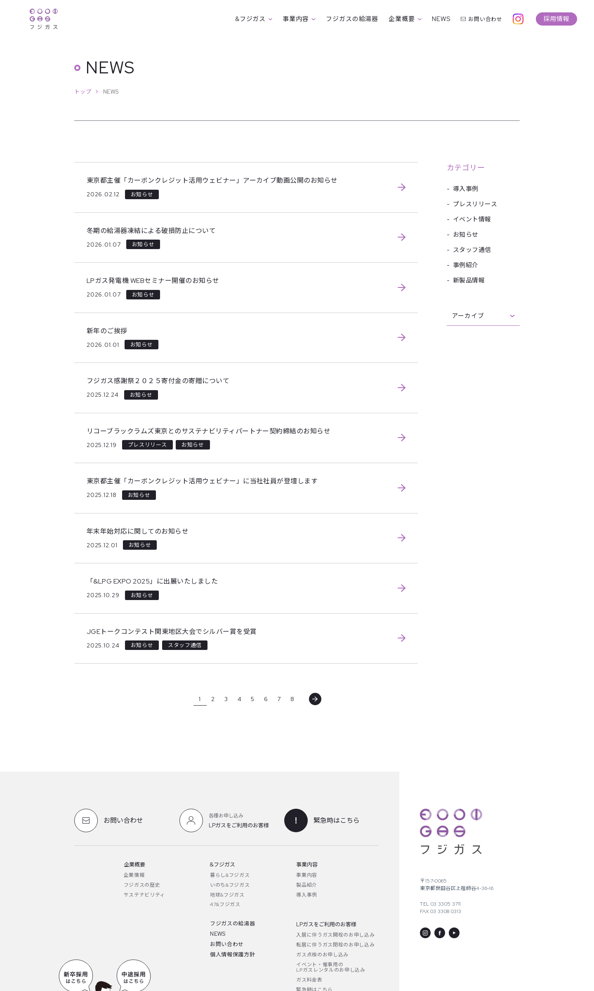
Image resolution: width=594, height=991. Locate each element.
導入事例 (465, 189)
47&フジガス (225, 904)
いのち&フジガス (230, 885)
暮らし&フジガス (230, 875)
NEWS (441, 19)
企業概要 (405, 19)
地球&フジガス (227, 895)
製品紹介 (306, 885)
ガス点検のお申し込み (322, 954)
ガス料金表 (309, 980)
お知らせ (465, 235)
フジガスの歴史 (142, 885)
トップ (83, 91)
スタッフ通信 (472, 250)
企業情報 (134, 875)
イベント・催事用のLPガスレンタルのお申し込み (330, 967)
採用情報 (556, 19)
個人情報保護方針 (232, 954)
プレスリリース (475, 204)
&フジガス (254, 19)
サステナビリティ (144, 895)
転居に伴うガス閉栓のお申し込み (335, 945)
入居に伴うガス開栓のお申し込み (335, 935)
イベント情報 (472, 219)
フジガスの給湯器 (352, 19)
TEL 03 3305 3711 (440, 904)
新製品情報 (469, 280)
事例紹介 (465, 265)
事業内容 (299, 19)
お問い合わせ (481, 19)
